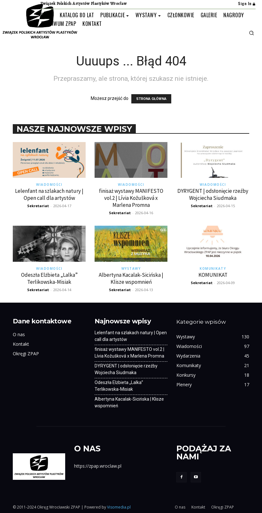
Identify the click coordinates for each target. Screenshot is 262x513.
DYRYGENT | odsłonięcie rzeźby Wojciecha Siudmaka (212, 194)
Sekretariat (38, 205)
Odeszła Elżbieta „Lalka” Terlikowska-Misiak (49, 278)
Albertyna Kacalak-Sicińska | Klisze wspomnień (131, 278)
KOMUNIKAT (212, 274)
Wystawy (131, 268)
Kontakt (21, 344)
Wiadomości (49, 184)
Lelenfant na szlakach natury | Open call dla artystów (49, 194)
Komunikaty (213, 268)
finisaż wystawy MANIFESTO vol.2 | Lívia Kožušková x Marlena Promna (131, 197)
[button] (251, 33)
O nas (19, 334)
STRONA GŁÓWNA (151, 99)
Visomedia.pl (119, 507)
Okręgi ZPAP (26, 354)
